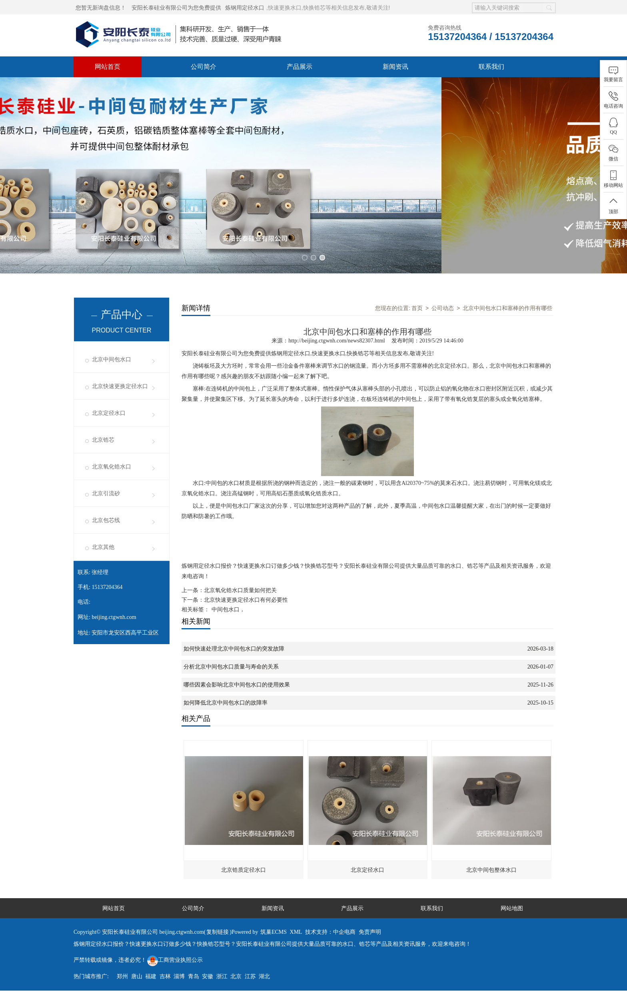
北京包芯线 (106, 520)
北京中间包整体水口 (491, 870)
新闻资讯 (395, 66)
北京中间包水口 (111, 359)
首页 (417, 308)
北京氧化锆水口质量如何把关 (240, 590)
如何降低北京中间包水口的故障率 (226, 703)
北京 (236, 976)
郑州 (122, 976)
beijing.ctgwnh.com (114, 617)
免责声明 (370, 932)
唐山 (136, 976)
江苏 (250, 976)
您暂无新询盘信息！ (101, 7)
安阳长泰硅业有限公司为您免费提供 (176, 7)
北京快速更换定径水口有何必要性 (246, 600)
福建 (150, 976)
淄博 (179, 976)
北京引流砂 (106, 493)
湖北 (264, 976)
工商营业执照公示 (175, 960)
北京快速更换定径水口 (120, 386)
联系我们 (491, 66)
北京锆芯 (103, 440)
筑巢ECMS (273, 932)
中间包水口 (226, 610)
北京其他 (103, 547)
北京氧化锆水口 (111, 467)
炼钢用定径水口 (244, 7)
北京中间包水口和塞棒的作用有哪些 (507, 308)
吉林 (165, 976)
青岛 (193, 976)
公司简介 (203, 66)
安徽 (207, 976)
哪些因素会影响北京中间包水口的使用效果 (237, 685)
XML (296, 932)
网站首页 (107, 66)
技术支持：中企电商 (330, 932)
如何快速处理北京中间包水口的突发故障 (234, 649)
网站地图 (512, 908)
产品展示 (299, 66)
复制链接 (217, 932)
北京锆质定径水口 (243, 870)
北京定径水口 (109, 413)
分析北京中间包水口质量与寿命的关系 (231, 667)
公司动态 (442, 308)
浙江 (222, 976)
